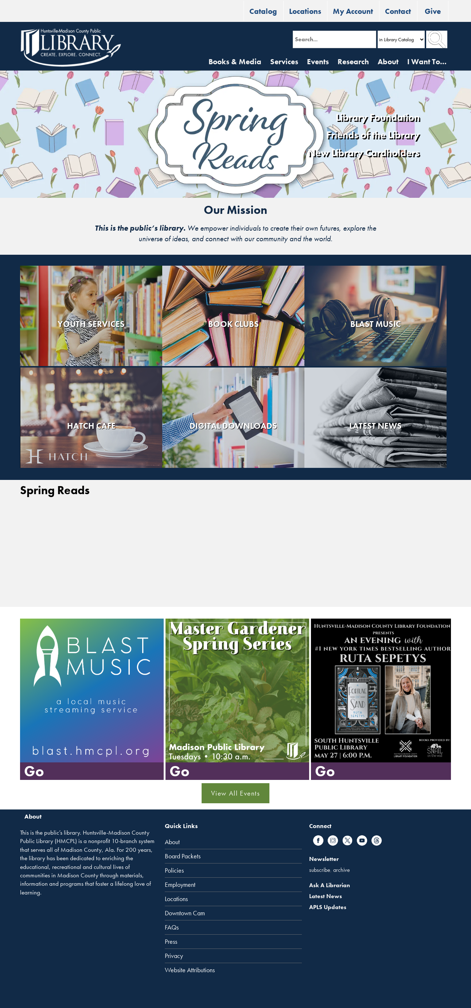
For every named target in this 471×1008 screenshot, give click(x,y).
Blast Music (375, 324)
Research (353, 61)
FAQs (172, 927)
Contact (398, 11)
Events (318, 61)
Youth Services (91, 324)
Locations (305, 11)
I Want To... (427, 61)
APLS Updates (327, 907)
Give (433, 11)
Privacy (174, 956)
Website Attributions (190, 970)
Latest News (375, 425)
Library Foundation (378, 117)
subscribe (319, 870)
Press (171, 941)
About (388, 61)
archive (341, 870)
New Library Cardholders (364, 153)
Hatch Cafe (91, 425)
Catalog (263, 11)
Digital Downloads (233, 425)
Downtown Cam (185, 913)
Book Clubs (233, 324)
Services (284, 61)
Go (34, 771)
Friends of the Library (373, 135)
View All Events (235, 793)
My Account (353, 11)
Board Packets (183, 856)
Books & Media (235, 61)
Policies (174, 870)
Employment (180, 884)
